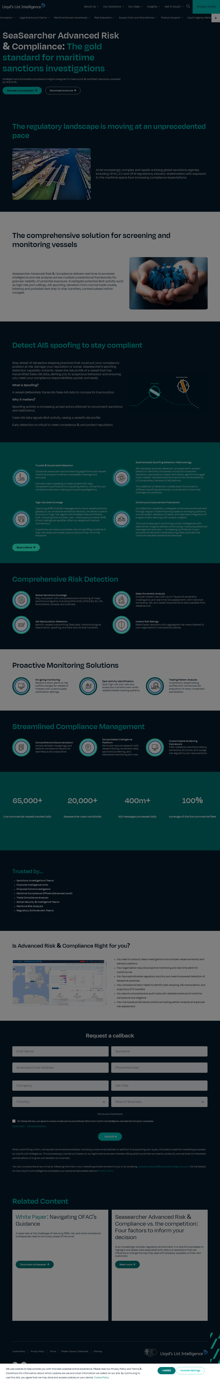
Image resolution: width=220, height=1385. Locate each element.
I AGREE (166, 1370)
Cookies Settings (190, 1370)
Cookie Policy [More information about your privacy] (101, 1377)
